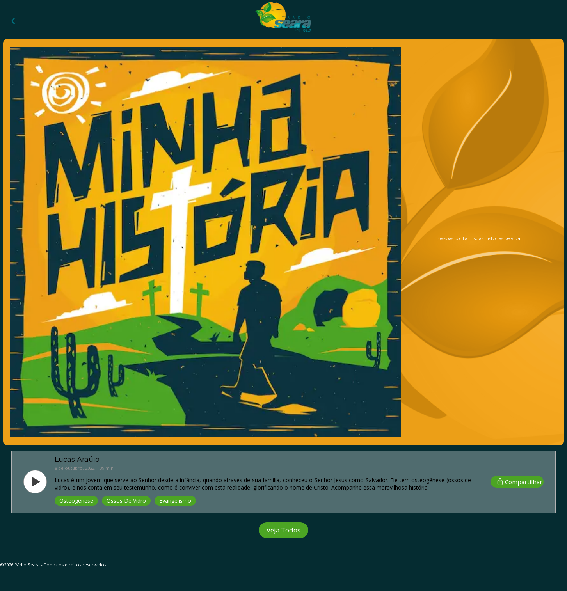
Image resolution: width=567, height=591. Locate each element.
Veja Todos (283, 529)
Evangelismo (175, 500)
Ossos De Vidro (126, 500)
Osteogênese (76, 500)
